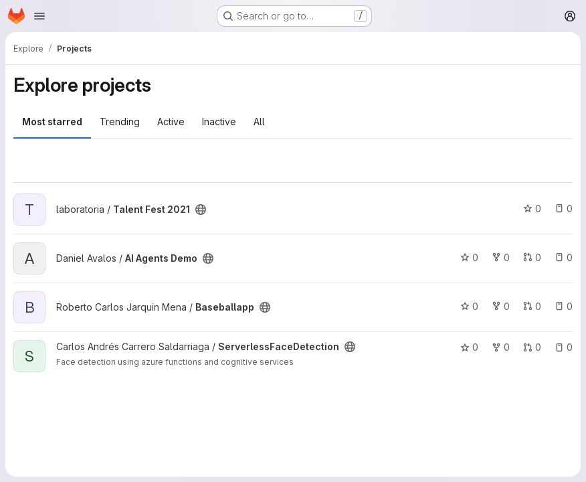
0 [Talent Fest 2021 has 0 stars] (532, 208)
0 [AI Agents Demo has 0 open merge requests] (532, 257)
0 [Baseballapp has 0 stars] (469, 306)
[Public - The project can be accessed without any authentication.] (200, 209)
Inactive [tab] (219, 121)
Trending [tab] (120, 121)
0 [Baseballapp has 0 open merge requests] (532, 306)
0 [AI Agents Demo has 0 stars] (469, 257)
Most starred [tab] (52, 121)
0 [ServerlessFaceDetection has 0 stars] (469, 347)
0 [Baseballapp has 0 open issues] (564, 306)
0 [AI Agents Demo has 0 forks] (501, 257)
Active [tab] (171, 121)
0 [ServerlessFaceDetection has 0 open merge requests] (532, 347)
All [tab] (259, 121)
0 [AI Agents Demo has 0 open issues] (564, 257)
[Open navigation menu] (39, 16)
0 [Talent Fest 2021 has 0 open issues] (564, 208)
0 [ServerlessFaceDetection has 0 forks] (501, 347)
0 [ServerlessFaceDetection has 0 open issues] (564, 347)
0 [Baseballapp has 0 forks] (501, 306)
